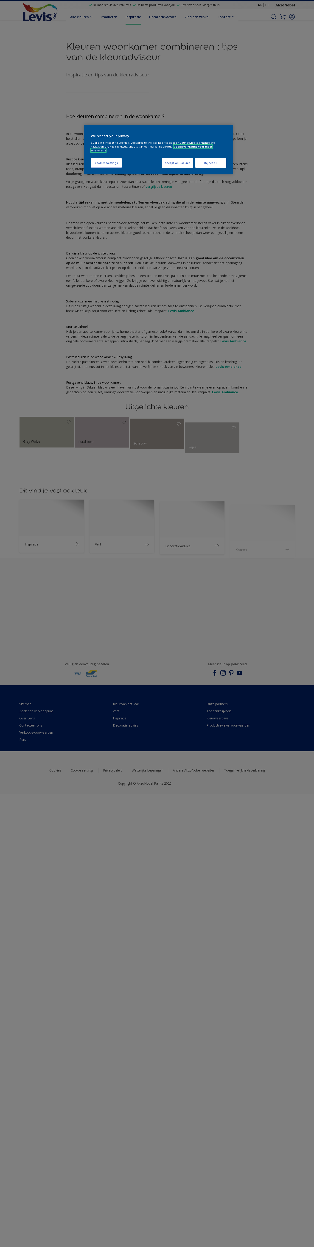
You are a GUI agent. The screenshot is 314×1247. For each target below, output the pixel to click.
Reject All (210, 163)
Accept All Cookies (177, 163)
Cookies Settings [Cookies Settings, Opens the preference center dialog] (106, 163)
